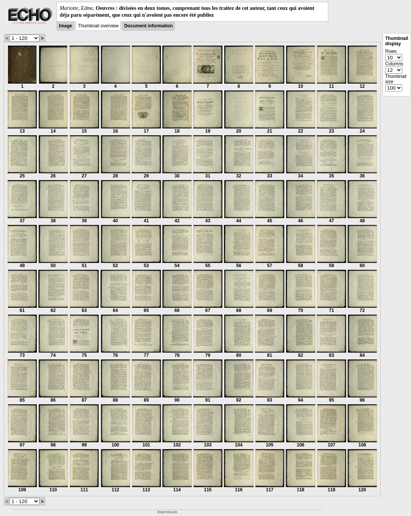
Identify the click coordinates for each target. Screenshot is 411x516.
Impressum (167, 512)
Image (65, 25)
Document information (148, 25)
